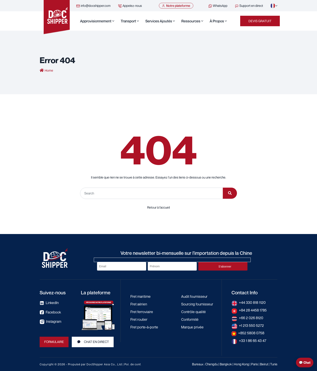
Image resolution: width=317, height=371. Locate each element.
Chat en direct (93, 342)
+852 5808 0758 (251, 332)
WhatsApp (217, 6)
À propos (217, 21)
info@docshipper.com (93, 6)
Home (49, 71)
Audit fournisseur (194, 296)
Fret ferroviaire (141, 311)
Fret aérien (138, 304)
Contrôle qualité (194, 311)
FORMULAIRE (54, 342)
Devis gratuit (260, 21)
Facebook (50, 312)
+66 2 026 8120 (251, 317)
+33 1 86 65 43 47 (252, 340)
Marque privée (192, 326)
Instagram (51, 321)
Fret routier (139, 319)
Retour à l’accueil (158, 207)
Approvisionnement (95, 21)
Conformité (190, 319)
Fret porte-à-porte (144, 326)
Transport (128, 21)
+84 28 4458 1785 (253, 310)
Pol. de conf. (132, 364)
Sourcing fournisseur (197, 304)
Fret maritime (140, 296)
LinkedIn (49, 303)
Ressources (190, 21)
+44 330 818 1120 (252, 302)
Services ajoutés (158, 21)
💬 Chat (305, 363)
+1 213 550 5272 (251, 325)
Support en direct (249, 6)
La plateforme (95, 292)
